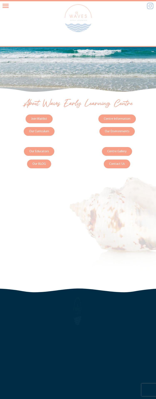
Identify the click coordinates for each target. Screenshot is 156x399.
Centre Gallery (117, 151)
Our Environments (117, 131)
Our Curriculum (39, 131)
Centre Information (117, 119)
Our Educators (39, 151)
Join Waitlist (39, 119)
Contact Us (117, 164)
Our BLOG (39, 164)
